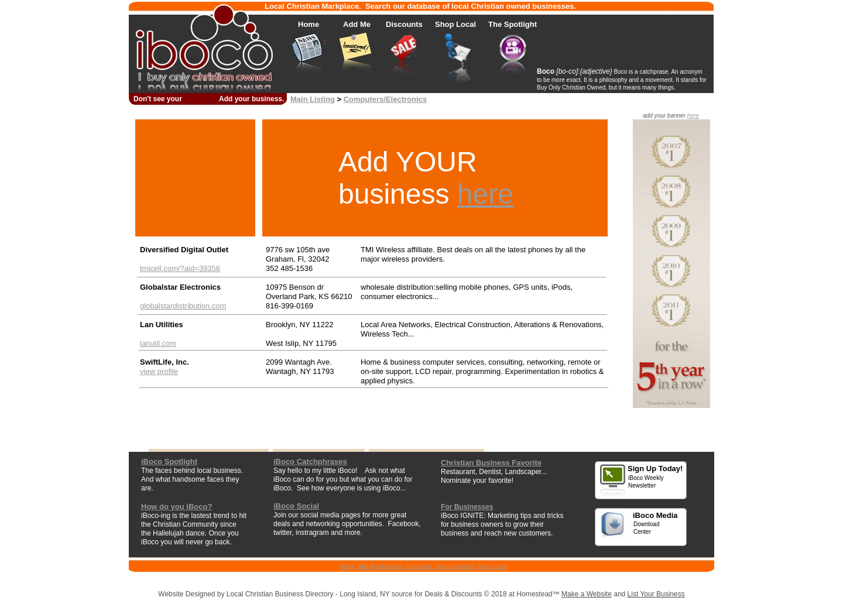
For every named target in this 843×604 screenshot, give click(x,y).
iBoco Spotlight (169, 461)
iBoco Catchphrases (310, 461)
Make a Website (586, 594)
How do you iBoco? (176, 506)
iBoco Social (296, 506)
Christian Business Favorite (491, 462)
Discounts (419, 567)
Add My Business (380, 567)
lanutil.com (158, 343)
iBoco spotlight (454, 567)
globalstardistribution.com (183, 305)
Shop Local (491, 567)
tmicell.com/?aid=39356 (180, 268)
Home (347, 567)
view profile (159, 371)
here (485, 194)
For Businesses (467, 507)
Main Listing (312, 99)
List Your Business (656, 594)
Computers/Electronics (385, 99)
